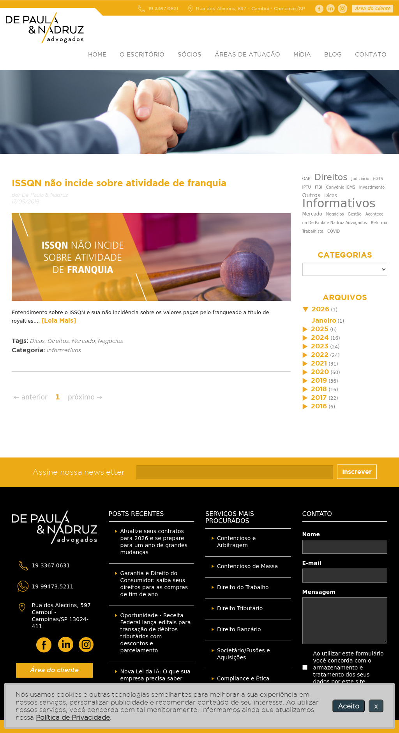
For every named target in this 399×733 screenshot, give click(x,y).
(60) (321, 372)
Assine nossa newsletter (78, 472)
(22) (320, 398)
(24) (321, 347)
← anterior (31, 397)
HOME (97, 54)
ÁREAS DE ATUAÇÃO (247, 54)
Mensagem (318, 592)
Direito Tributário (240, 608)
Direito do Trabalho (243, 587)
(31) (320, 364)
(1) (320, 310)
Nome (311, 534)
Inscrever (357, 471)
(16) (321, 338)
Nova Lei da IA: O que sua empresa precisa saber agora (155, 678)
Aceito (348, 706)
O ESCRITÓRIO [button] (142, 54)
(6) (319, 329)
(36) (320, 381)
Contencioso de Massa (247, 566)
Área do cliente (372, 8)
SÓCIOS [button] (189, 54)
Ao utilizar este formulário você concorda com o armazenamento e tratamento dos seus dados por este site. (348, 667)
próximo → (85, 397)
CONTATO (371, 54)
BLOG (333, 54)
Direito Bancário (239, 629)
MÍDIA (302, 54)
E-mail (311, 563)
